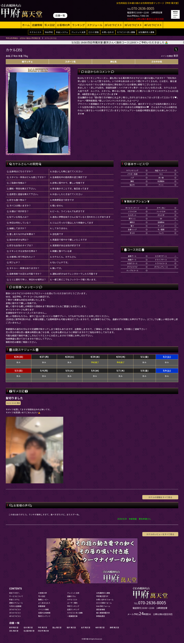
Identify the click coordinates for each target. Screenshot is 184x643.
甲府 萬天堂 (42, 627)
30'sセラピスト (133, 25)
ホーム (26, 25)
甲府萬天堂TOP (102, 596)
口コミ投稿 (94, 32)
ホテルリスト (36, 32)
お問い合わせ (108, 32)
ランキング (78, 25)
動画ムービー (43, 599)
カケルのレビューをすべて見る (160, 534)
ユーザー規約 (72, 603)
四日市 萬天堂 (43, 630)
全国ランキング (73, 609)
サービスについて (16, 596)
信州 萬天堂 (28, 627)
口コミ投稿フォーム (104, 603)
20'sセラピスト (113, 25)
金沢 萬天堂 (85, 627)
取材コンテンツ (44, 616)
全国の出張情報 (44, 612)
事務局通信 (100, 616)
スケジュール (94, 25)
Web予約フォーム (103, 606)
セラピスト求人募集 (126, 32)
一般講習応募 (72, 616)
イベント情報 (43, 609)
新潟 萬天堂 (13, 627)
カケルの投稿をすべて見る (160, 497)
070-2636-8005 (142, 8)
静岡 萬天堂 (114, 627)
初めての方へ (14, 593)
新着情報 (41, 606)
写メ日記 (49, 25)
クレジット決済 (78, 32)
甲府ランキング (73, 606)
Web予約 (49, 32)
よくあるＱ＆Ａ (44, 603)
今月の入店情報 (15, 606)
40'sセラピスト (153, 25)
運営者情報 (100, 609)
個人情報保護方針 (103, 612)
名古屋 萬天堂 (29, 630)
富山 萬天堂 (56, 627)
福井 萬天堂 (71, 627)
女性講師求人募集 (146, 32)
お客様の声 (63, 25)
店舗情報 (37, 25)
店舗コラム (71, 596)
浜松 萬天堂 (13, 630)
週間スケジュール (16, 603)
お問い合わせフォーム (104, 599)
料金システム (62, 32)
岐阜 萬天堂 (100, 627)
